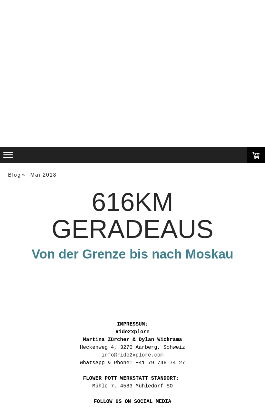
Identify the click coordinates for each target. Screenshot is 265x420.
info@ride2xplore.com (132, 355)
